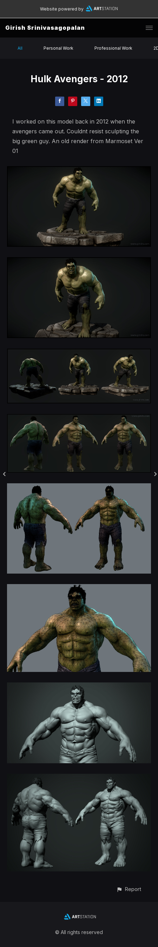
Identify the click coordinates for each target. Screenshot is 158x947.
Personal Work (58, 48)
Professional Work (113, 48)
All (20, 48)
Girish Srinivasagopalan (45, 27)
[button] (128, 889)
